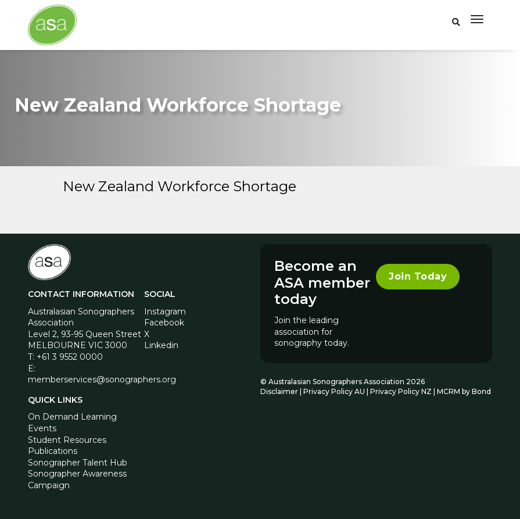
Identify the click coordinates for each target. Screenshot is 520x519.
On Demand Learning (72, 416)
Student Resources (67, 440)
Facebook (164, 322)
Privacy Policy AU (334, 391)
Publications (52, 451)
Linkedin (161, 345)
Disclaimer (279, 391)
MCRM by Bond (464, 391)
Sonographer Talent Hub (77, 462)
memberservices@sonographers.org (102, 379)
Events (42, 428)
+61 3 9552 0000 (70, 357)
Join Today (418, 276)
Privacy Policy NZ (401, 391)
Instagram (165, 311)
